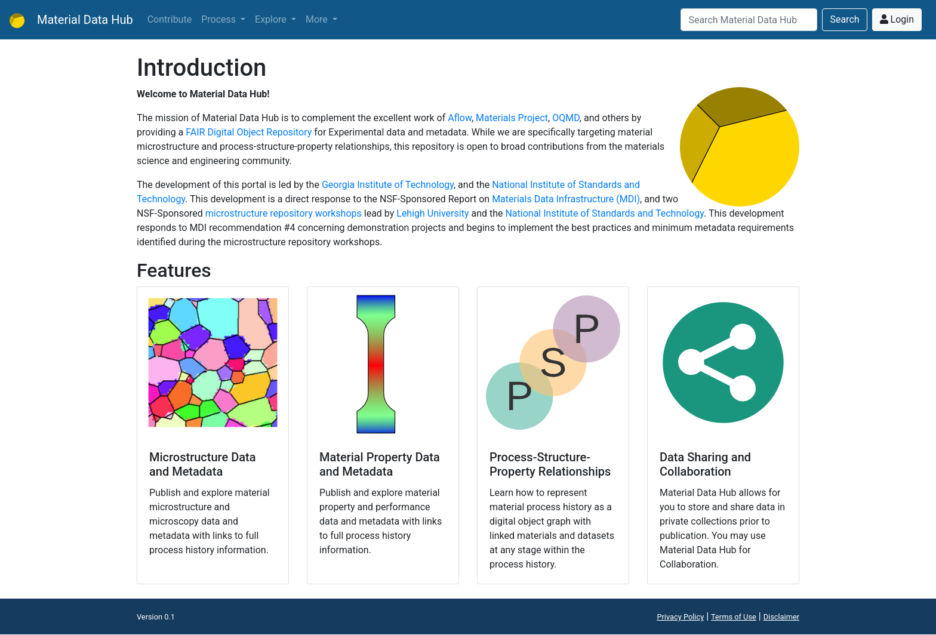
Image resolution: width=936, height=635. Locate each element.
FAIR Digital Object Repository (249, 132)
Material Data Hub (71, 20)
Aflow (460, 118)
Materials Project (512, 118)
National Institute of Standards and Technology (604, 213)
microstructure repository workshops (283, 213)
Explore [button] (272, 19)
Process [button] (219, 19)
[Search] (749, 19)
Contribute (169, 19)
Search (844, 19)
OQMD (566, 118)
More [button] (318, 19)
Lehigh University (432, 213)
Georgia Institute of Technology (388, 184)
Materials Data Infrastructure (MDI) (566, 199)
